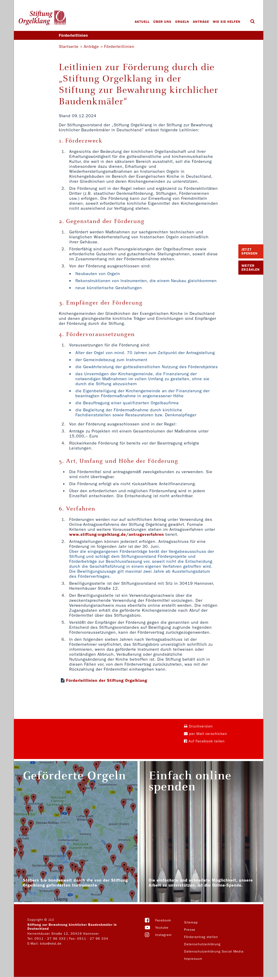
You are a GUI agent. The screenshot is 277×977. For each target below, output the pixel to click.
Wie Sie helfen (227, 22)
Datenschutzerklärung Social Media (214, 952)
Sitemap (191, 923)
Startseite (69, 46)
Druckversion (198, 726)
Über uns (163, 22)
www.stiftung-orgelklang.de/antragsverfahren (116, 534)
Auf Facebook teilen (204, 741)
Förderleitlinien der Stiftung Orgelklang (106, 680)
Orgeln (182, 22)
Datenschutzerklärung (202, 944)
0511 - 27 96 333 (50, 939)
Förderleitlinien (119, 46)
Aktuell (142, 22)
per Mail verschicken (205, 734)
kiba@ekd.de (51, 944)
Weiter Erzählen (250, 268)
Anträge (201, 22)
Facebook (163, 920)
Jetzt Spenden (249, 251)
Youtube (162, 928)
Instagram (163, 935)
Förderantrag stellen (201, 937)
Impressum (193, 959)
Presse (189, 930)
